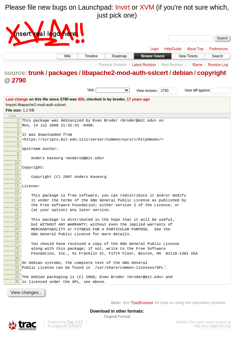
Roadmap (119, 56)
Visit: (91, 90)
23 (17, 240)
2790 (19, 80)
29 (17, 275)
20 (17, 222)
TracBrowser (142, 329)
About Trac (195, 49)
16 (17, 200)
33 (17, 297)
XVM (147, 7)
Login (154, 49)
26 (17, 257)
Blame (197, 65)
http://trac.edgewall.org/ (213, 353)
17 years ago (138, 99)
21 (17, 228)
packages (62, 72)
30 (17, 281)
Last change (17, 99)
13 (17, 184)
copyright (211, 72)
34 (17, 301)
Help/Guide (172, 49)
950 (81, 99)
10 (17, 169)
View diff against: (208, 90)
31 (17, 285)
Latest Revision (144, 65)
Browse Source (153, 56)
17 (17, 204)
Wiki (67, 56)
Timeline (91, 56)
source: (15, 72)
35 (17, 307)
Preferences (218, 49)
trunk (36, 72)
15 (17, 194)
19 (17, 216)
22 (17, 234)
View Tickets (188, 56)
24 (17, 246)
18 (17, 210)
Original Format (117, 343)
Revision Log (218, 65)
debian (182, 72)
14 (17, 190)
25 (17, 251)
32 (17, 291)
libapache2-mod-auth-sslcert (125, 72)
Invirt (122, 7)
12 (17, 179)
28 (17, 269)
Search (217, 56)
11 (17, 173)
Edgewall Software (67, 353)
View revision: (147, 90)
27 (17, 263)
